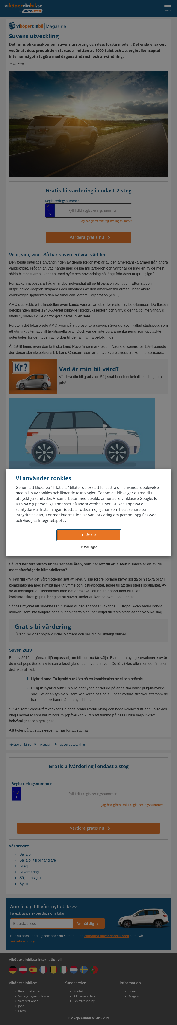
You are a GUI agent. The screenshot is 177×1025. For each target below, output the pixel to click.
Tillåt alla (88, 535)
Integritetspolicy (52, 520)
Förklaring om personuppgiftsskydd (126, 514)
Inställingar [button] (89, 547)
